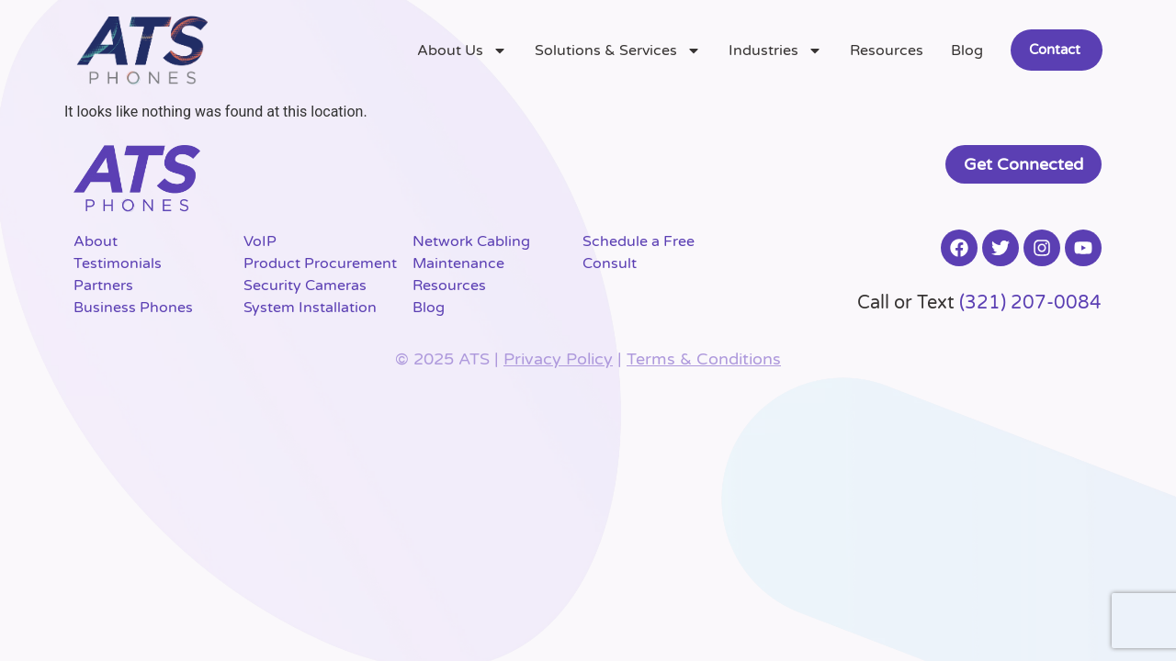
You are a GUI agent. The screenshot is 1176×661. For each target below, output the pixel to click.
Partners (103, 285)
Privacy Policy (558, 359)
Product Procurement (320, 263)
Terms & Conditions (704, 359)
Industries (775, 50)
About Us (462, 50)
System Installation (310, 307)
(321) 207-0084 (1030, 303)
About (96, 241)
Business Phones (133, 307)
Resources (886, 50)
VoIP (260, 241)
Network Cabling (471, 241)
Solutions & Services (618, 50)
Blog (967, 50)
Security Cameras (305, 285)
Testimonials (118, 263)
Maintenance (458, 263)
